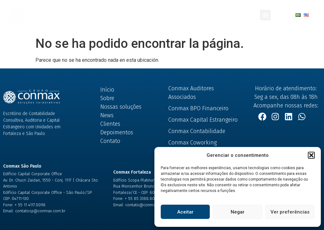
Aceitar (185, 212)
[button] (311, 155)
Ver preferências (290, 212)
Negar (238, 212)
